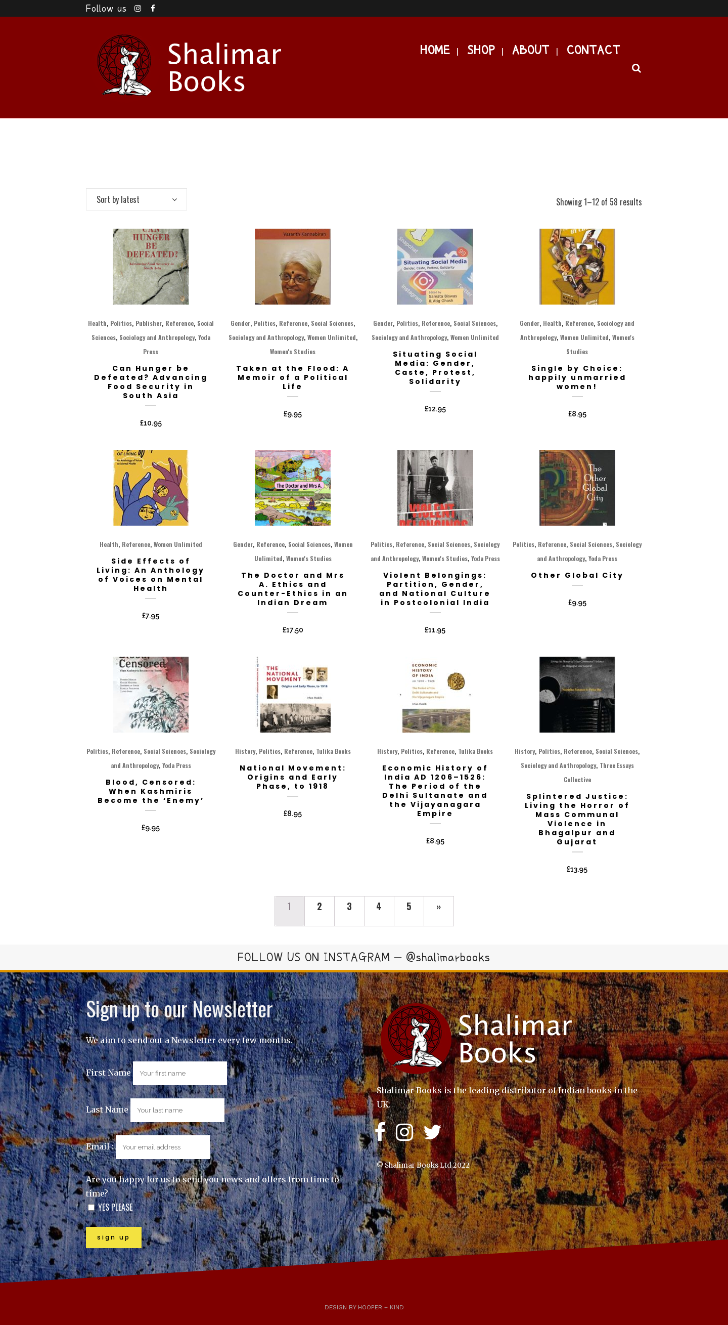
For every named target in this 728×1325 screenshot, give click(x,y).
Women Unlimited (331, 337)
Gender (240, 323)
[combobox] (136, 199)
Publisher (148, 323)
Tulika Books (333, 751)
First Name (108, 1072)
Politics (121, 323)
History (245, 751)
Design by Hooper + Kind (364, 1307)
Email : (148, 1146)
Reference (179, 323)
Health (97, 323)
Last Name (107, 1109)
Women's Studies (292, 351)
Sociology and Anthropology (157, 337)
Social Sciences (332, 323)
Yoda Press (485, 558)
